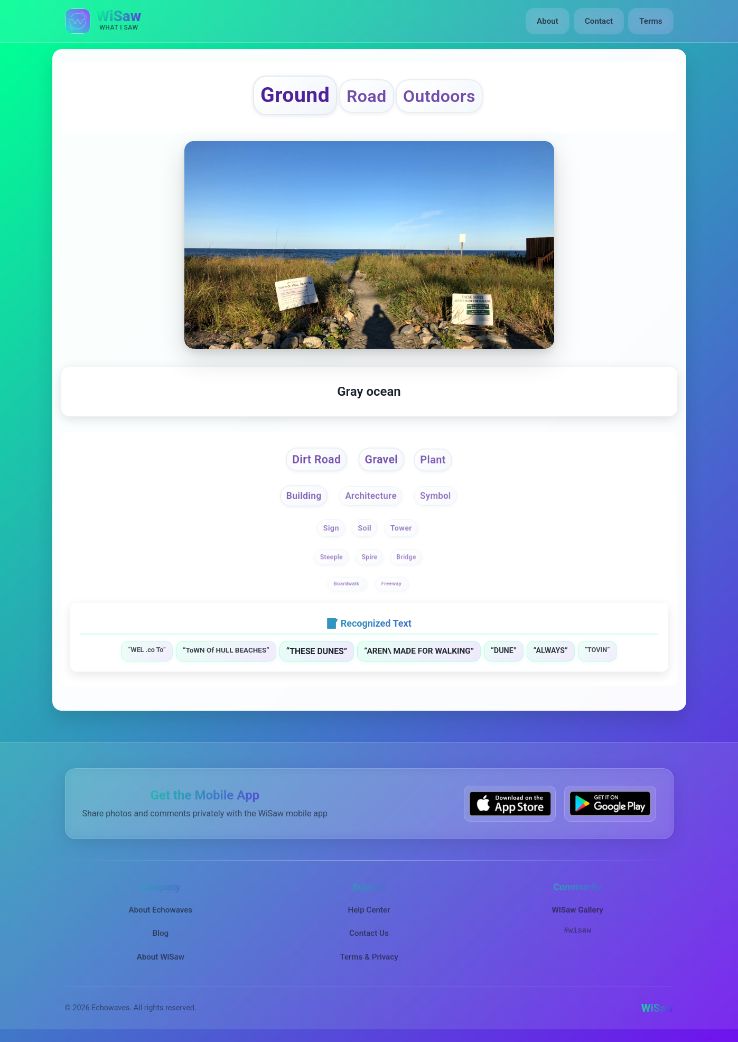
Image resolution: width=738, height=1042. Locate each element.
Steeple (331, 557)
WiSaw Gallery (577, 910)
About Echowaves (160, 910)
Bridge (406, 557)
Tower (401, 528)
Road (367, 96)
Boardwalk (347, 584)
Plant (433, 460)
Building (303, 495)
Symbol (435, 495)
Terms (650, 21)
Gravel (381, 460)
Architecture (371, 495)
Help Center (369, 910)
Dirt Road (316, 460)
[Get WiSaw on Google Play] (610, 803)
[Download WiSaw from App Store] (510, 803)
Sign (331, 528)
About (547, 21)
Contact (599, 21)
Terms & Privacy (369, 957)
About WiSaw (160, 957)
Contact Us (369, 933)
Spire (370, 557)
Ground (295, 95)
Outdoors (439, 96)
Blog (160, 933)
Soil (364, 528)
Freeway (392, 584)
